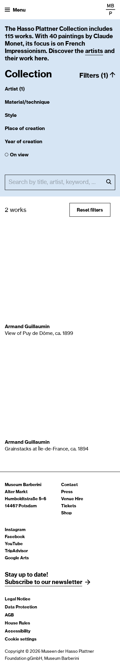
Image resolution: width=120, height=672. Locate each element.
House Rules (17, 623)
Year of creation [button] (23, 141)
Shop (66, 513)
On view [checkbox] (19, 155)
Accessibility (17, 631)
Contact (69, 485)
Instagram (15, 530)
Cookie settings (20, 639)
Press (67, 492)
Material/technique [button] (27, 102)
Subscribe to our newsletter (43, 582)
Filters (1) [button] (93, 76)
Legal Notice (17, 599)
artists (94, 51)
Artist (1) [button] (15, 89)
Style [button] (11, 115)
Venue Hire (72, 499)
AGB (9, 615)
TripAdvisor (16, 551)
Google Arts (17, 558)
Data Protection (21, 607)
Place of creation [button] (25, 128)
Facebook (15, 537)
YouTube (14, 544)
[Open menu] (15, 9)
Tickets (68, 506)
